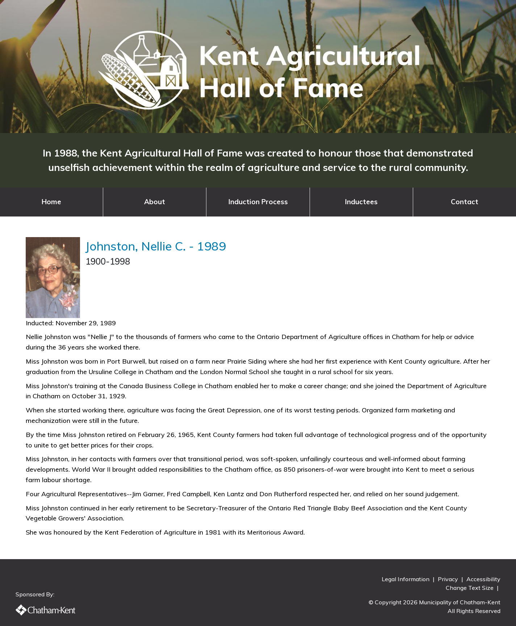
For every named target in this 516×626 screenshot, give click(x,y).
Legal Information (406, 579)
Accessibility (483, 579)
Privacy (449, 579)
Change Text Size (470, 587)
